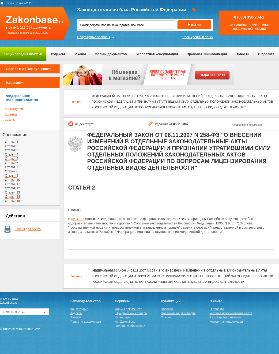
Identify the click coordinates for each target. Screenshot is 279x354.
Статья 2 (11, 146)
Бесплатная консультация (157, 54)
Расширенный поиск (197, 37)
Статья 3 (11, 150)
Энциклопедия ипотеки (23, 54)
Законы (80, 54)
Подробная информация (247, 124)
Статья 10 (12, 180)
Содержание (15, 134)
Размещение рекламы (225, 317)
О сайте (216, 301)
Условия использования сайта (231, 313)
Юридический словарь (131, 313)
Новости (242, 54)
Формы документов (110, 54)
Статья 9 (11, 175)
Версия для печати (28, 229)
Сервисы (122, 301)
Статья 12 (12, 188)
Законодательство (85, 301)
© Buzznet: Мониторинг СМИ (20, 329)
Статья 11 (12, 184)
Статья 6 (11, 163)
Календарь (122, 317)
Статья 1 (11, 142)
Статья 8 (11, 171)
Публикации (171, 301)
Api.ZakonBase (125, 321)
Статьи (166, 317)
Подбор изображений (130, 326)
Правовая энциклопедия (207, 54)
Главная (76, 102)
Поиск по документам (85, 321)
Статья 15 (12, 201)
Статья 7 (11, 167)
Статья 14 (12, 196)
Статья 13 (12, 192)
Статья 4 (11, 154)
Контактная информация (227, 321)
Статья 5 (11, 158)
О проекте (266, 54)
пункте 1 (77, 219)
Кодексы (58, 54)
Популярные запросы (93, 37)
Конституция (14, 109)
